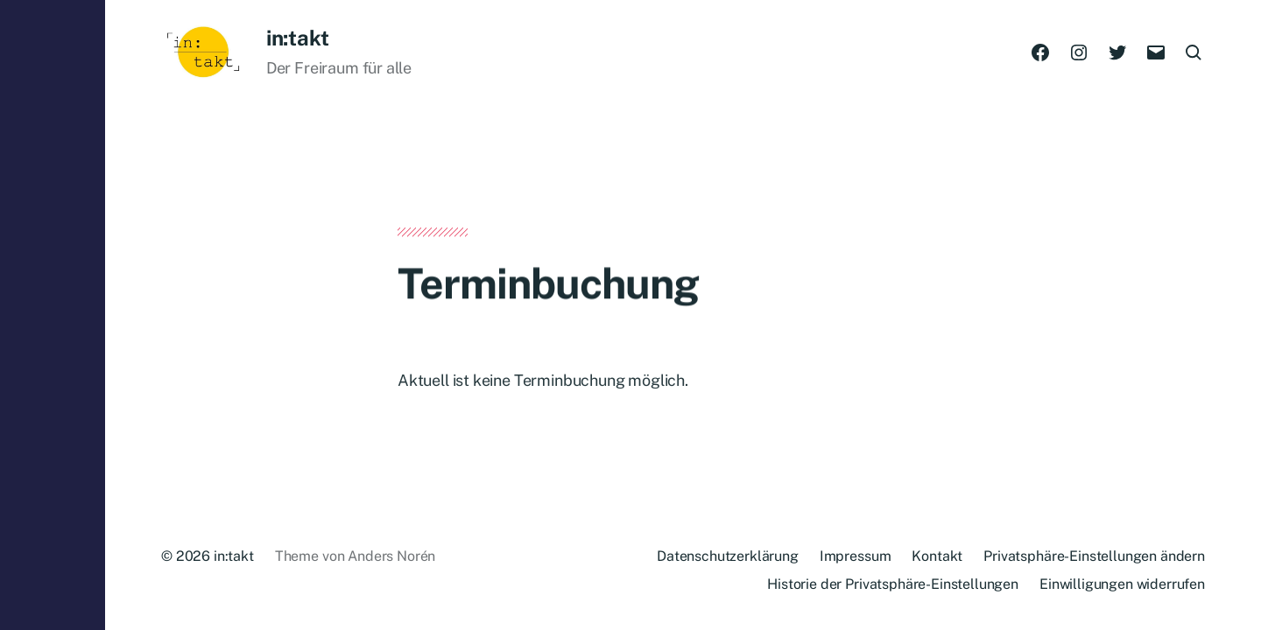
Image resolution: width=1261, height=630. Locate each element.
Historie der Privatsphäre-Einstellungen (892, 584)
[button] (52, 315)
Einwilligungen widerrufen (1122, 584)
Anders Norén (391, 556)
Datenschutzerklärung (728, 556)
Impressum (855, 556)
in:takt (297, 37)
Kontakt (937, 556)
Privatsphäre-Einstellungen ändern (1094, 556)
